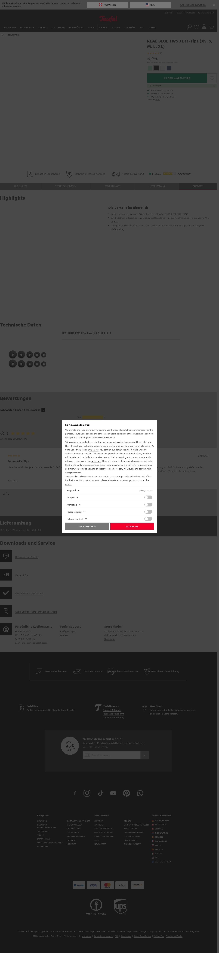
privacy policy (135, 480)
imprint (68, 484)
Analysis (71, 497)
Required (71, 490)
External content (75, 518)
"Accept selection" (74, 472)
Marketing (72, 504)
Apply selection (87, 526)
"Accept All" (96, 461)
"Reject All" (94, 449)
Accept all (132, 526)
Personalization (74, 511)
